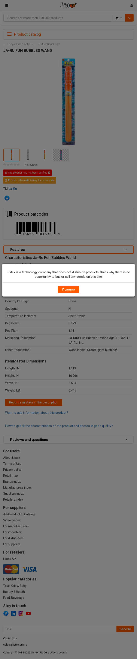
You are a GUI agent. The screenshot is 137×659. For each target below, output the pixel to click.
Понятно (68, 289)
